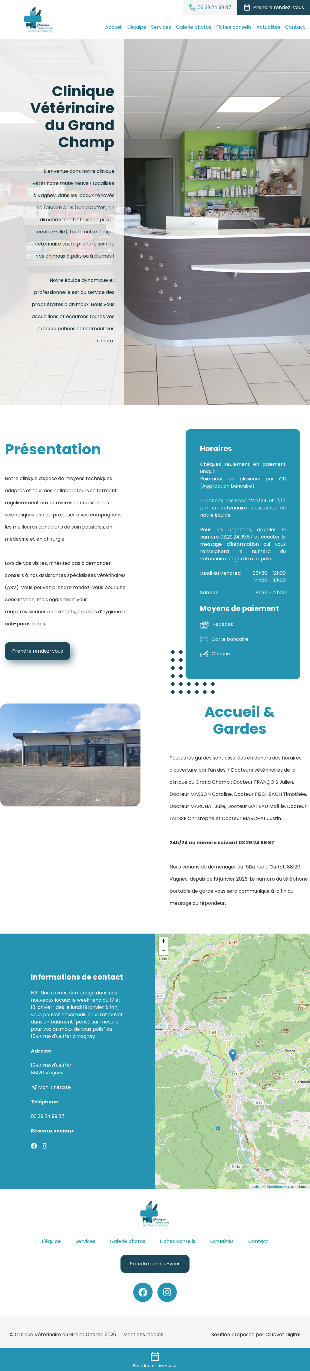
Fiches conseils (234, 27)
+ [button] (163, 941)
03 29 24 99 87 (47, 1116)
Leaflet (256, 1186)
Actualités (268, 27)
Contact (295, 27)
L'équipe (136, 27)
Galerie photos (193, 27)
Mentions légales (143, 1334)
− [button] (163, 950)
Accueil (113, 27)
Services (161, 27)
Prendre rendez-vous (37, 651)
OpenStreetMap (278, 1186)
